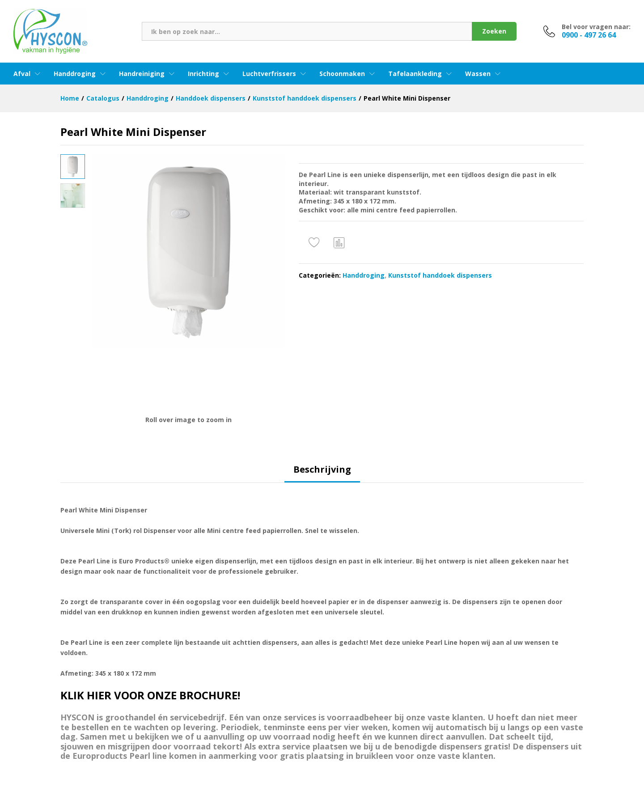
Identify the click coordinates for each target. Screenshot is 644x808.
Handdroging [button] (75, 74)
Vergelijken (339, 242)
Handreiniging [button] (142, 74)
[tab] (322, 473)
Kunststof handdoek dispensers (440, 275)
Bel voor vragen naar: (596, 27)
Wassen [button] (478, 74)
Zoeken (494, 31)
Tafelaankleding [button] (415, 74)
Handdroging (364, 275)
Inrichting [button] (203, 74)
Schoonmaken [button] (342, 74)
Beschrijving (322, 469)
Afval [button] (21, 74)
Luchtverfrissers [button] (269, 74)
